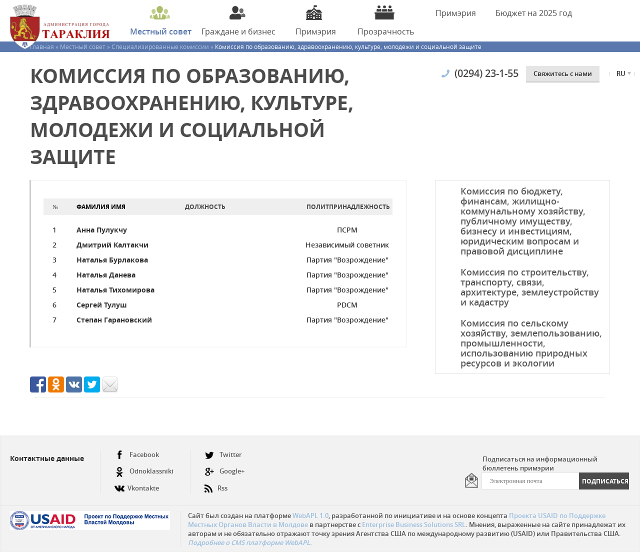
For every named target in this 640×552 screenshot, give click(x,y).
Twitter (223, 454)
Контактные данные (47, 458)
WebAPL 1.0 (310, 515)
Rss (216, 484)
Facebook (136, 454)
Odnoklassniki (144, 471)
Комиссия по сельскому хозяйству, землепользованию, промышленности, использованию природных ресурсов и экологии (531, 343)
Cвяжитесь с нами (563, 73)
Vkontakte (136, 484)
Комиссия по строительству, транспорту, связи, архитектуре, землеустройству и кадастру (529, 287)
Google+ (224, 471)
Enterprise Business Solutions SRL (414, 524)
